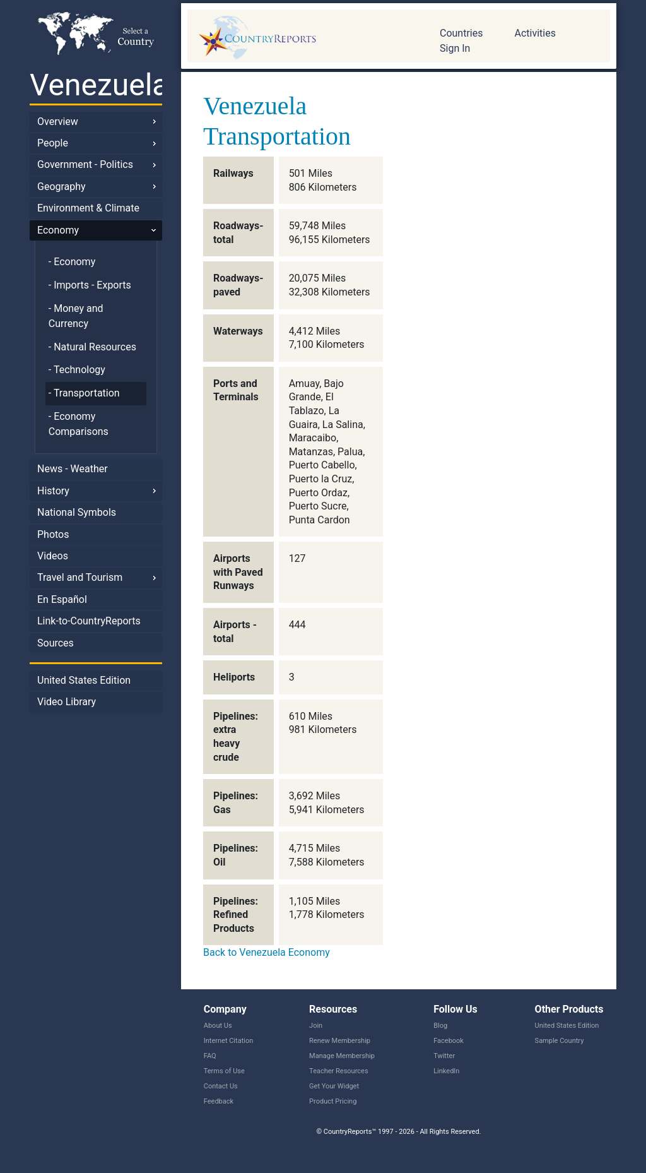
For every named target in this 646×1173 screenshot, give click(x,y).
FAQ (210, 1056)
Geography (61, 187)
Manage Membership (342, 1056)
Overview (57, 122)
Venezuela (96, 85)
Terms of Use (224, 1071)
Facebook (448, 1041)
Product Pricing (332, 1101)
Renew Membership (339, 1041)
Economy (58, 230)
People (52, 143)
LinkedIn (446, 1071)
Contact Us (221, 1086)
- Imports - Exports (90, 285)
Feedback (218, 1101)
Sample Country (559, 1041)
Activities (534, 33)
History (53, 491)
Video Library (66, 702)
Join (315, 1025)
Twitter (444, 1056)
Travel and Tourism (79, 577)
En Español (62, 599)
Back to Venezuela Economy (266, 952)
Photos (53, 534)
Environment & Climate (88, 208)
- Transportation (84, 393)
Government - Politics (85, 164)
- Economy (72, 262)
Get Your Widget (334, 1086)
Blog (440, 1025)
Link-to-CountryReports (89, 621)
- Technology (77, 370)
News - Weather (72, 469)
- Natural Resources (92, 347)
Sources (55, 643)
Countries (461, 33)
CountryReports (304, 38)
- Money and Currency (76, 316)
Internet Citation (229, 1041)
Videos (52, 556)
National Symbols (76, 512)
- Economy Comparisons (79, 424)
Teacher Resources (338, 1071)
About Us (218, 1025)
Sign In (455, 48)
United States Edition (84, 680)
